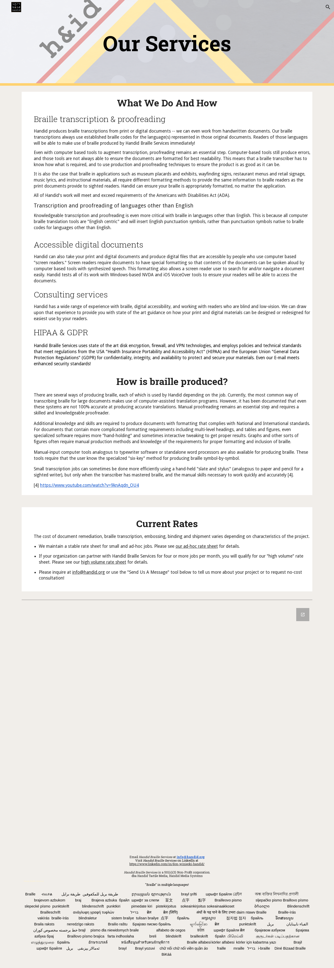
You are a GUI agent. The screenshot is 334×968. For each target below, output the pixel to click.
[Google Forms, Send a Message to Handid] (167, 724)
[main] (167, 43)
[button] (328, 7)
